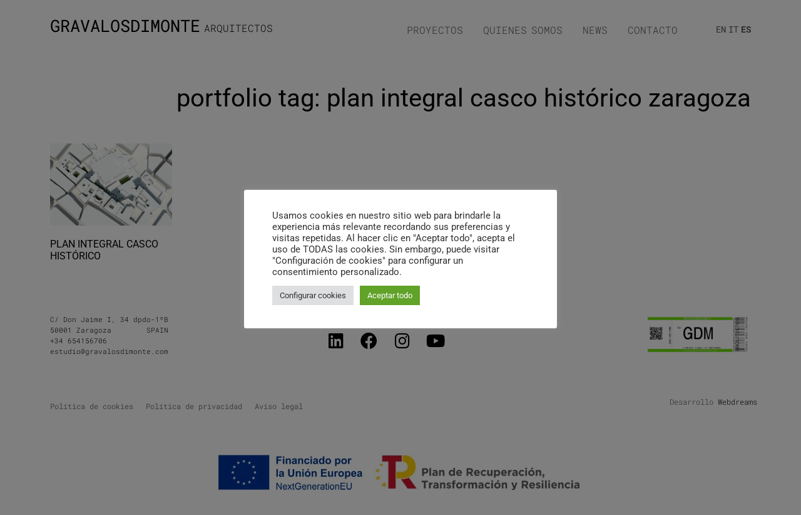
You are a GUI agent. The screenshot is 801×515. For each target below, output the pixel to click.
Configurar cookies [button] (313, 295)
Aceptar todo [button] (389, 295)
